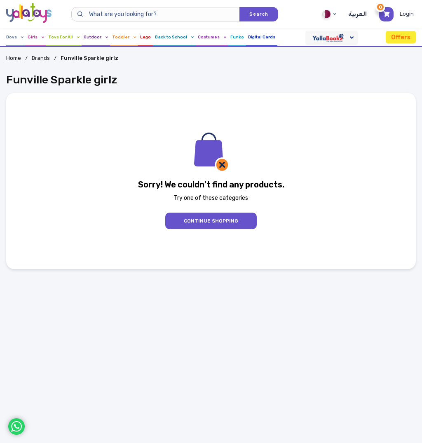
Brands (41, 58)
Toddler (124, 37)
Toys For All (64, 37)
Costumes (212, 37)
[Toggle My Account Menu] (408, 14)
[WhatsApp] (16, 426)
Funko (237, 37)
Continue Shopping (211, 221)
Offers (400, 37)
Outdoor (96, 37)
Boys (14, 37)
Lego (145, 37)
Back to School (174, 37)
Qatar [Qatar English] (329, 14)
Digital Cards (261, 37)
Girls (36, 37)
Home (13, 58)
